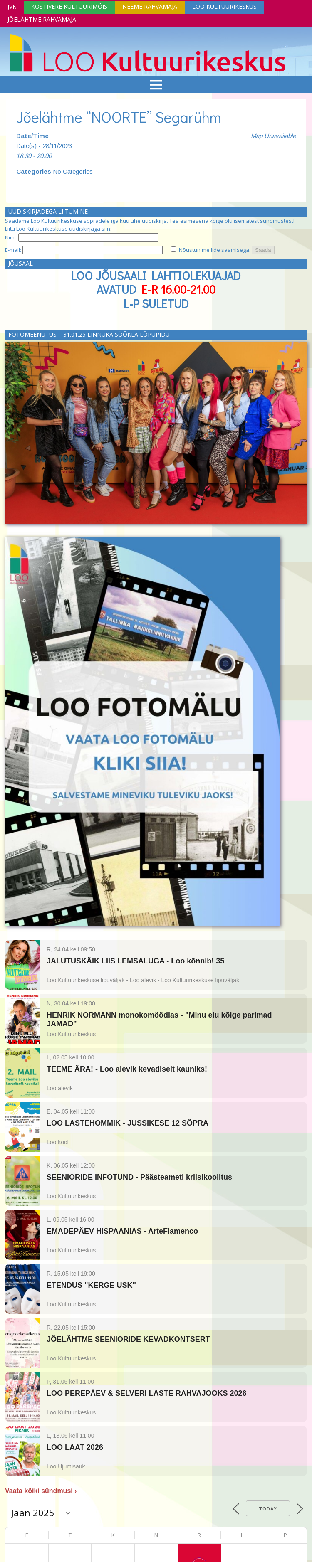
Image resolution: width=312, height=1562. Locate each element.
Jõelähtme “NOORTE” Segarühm (118, 117)
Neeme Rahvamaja (149, 6)
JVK (11, 6)
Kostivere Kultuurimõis (69, 6)
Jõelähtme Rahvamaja (41, 19)
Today (268, 1508)
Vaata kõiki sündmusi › (41, 1490)
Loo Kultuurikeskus (224, 6)
